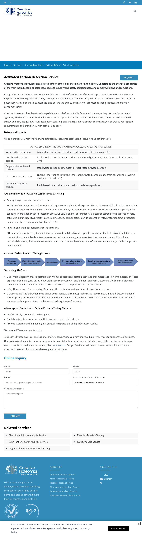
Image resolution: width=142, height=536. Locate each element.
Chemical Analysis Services (62, 474)
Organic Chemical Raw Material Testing (29, 448)
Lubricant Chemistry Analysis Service (28, 441)
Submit (15, 416)
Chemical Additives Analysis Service (27, 435)
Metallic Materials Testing (90, 435)
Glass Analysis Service (88, 441)
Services (17, 65)
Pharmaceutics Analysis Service (65, 487)
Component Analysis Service (63, 491)
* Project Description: (14, 388)
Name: (7, 366)
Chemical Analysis (33, 65)
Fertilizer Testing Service (61, 483)
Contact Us (108, 467)
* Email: (8, 377)
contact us (59, 345)
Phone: (76, 366)
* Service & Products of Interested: (89, 377)
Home (7, 65)
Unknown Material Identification (65, 495)
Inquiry (129, 77)
